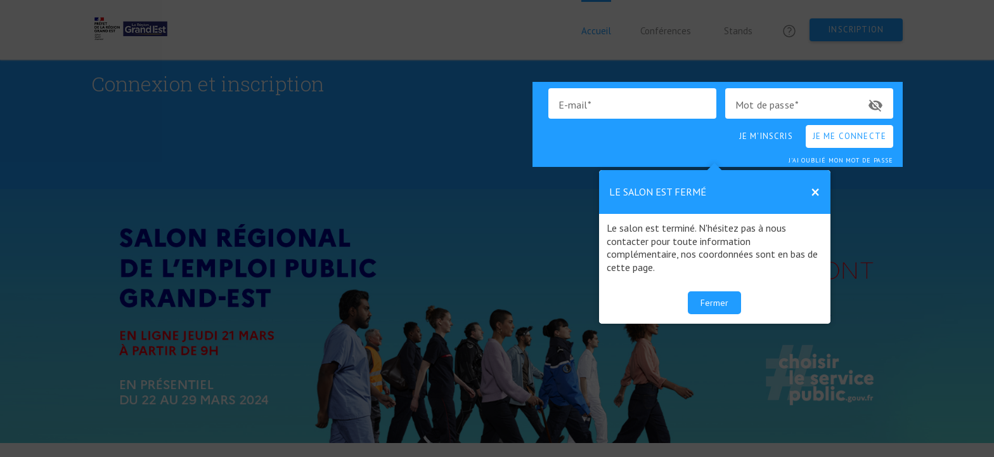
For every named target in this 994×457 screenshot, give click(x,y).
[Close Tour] (815, 192)
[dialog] (714, 247)
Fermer (714, 302)
